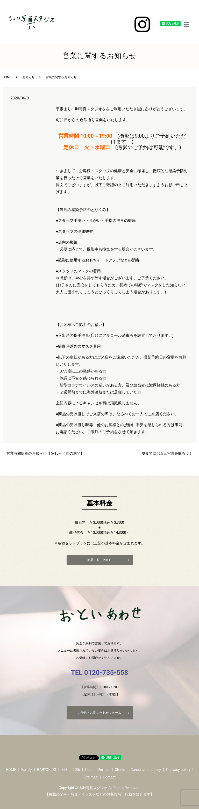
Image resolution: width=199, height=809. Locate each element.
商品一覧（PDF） (99, 560)
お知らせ (28, 77)
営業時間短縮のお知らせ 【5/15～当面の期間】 (45, 453)
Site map (90, 777)
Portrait (104, 770)
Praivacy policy (178, 770)
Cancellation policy (146, 770)
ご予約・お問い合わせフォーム (99, 713)
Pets (89, 770)
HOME (7, 77)
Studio (120, 770)
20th (76, 770)
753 (64, 770)
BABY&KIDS (46, 770)
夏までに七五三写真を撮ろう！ (167, 453)
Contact (109, 777)
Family (26, 770)
